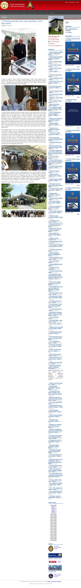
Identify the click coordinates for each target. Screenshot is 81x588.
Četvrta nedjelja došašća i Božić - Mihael (55, 258)
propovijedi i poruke (32, 13)
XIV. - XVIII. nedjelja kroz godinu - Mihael (55, 488)
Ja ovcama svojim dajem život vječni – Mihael (55, 190)
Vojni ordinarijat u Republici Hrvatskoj (17, 5)
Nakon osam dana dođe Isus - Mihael (55, 363)
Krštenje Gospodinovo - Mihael (55, 250)
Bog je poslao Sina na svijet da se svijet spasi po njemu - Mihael (55, 399)
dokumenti (52, 13)
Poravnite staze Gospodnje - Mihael (55, 421)
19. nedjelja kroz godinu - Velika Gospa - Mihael (55, 484)
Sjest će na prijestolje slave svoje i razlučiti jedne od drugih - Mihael (55, 431)
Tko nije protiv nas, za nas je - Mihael (55, 301)
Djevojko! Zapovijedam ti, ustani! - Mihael (55, 333)
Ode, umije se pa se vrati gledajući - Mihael (55, 83)
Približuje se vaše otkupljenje (54, 268)
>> (44, 213)
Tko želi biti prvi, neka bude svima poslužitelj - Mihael (55, 306)
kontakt (77, 2)
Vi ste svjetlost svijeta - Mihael (55, 101)
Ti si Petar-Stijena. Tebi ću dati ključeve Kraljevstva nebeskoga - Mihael (55, 475)
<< (2, 213)
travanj (52, 508)
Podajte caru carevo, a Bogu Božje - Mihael (55, 442)
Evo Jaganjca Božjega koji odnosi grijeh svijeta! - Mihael (55, 109)
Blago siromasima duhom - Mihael (55, 105)
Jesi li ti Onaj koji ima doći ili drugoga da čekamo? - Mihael (54, 114)
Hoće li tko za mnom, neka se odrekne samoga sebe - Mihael (55, 470)
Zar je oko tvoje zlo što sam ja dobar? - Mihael (55, 456)
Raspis (70, 32)
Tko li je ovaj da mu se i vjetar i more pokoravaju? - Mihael (55, 338)
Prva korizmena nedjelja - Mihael (55, 95)
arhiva (79, 36)
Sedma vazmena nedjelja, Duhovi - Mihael (54, 176)
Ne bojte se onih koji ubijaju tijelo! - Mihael (55, 497)
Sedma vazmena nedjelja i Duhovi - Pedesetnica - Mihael (55, 53)
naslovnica (4, 13)
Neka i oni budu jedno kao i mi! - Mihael (54, 351)
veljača (53, 511)
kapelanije (24, 13)
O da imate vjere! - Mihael (53, 157)
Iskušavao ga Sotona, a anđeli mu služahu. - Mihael (55, 407)
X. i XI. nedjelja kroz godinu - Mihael (55, 342)
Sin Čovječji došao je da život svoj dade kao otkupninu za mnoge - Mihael (55, 289)
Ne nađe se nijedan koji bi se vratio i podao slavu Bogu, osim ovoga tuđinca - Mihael (55, 152)
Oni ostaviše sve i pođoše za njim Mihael (55, 235)
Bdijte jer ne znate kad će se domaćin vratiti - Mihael (55, 426)
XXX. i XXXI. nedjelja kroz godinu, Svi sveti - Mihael (54, 283)
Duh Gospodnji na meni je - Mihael (55, 242)
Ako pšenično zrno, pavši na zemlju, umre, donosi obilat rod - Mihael (55, 393)
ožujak (52, 509)
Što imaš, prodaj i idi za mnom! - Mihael (55, 293)
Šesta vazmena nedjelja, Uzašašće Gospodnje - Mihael (55, 58)
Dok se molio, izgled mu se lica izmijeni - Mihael (55, 212)
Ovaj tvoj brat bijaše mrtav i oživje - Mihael (55, 203)
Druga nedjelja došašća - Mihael (55, 265)
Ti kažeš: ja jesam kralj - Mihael (55, 271)
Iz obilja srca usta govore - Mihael (55, 221)
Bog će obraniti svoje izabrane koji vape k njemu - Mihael (55, 147)
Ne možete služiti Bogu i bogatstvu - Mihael (55, 168)
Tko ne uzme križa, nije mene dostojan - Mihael (55, 493)
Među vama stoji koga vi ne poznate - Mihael (55, 416)
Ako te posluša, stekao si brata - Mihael (55, 466)
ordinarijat (17, 13)
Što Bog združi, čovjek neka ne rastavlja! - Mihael (55, 298)
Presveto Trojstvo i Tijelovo (54, 171)
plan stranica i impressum (56, 581)
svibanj (53, 506)
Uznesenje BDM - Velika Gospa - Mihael (55, 321)
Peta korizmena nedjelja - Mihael (55, 199)
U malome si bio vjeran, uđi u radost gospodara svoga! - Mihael (55, 437)
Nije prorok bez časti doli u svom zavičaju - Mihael (55, 328)
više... (78, 66)
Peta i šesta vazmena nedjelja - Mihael (55, 355)
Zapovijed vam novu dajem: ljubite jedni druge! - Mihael (55, 185)
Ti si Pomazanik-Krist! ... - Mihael (55, 309)
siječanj (53, 512)
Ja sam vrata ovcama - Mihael (55, 65)
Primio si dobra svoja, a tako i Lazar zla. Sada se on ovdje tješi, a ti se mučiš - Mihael (55, 162)
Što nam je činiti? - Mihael (54, 261)
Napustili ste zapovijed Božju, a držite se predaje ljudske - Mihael (55, 314)
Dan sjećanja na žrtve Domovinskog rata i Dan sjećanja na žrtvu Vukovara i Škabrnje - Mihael (55, 277)
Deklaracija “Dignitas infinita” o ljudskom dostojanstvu (54, 367)
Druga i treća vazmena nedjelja (55, 69)
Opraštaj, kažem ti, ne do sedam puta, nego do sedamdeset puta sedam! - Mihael (55, 461)
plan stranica (72, 2)
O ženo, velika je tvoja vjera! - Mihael (55, 480)
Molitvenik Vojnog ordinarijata (71, 100)
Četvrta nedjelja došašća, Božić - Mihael (55, 412)
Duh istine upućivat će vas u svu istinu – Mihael (55, 346)
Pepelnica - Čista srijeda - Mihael (55, 98)
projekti (41, 13)
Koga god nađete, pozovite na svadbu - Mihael (53, 446)
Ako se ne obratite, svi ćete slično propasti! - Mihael (55, 208)
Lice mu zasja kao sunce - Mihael (55, 91)
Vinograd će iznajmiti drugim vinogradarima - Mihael (54, 451)
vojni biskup (10, 13)
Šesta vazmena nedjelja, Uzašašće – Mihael (55, 180)
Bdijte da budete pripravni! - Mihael (54, 125)
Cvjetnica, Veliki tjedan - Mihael (55, 75)
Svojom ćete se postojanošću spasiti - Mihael (54, 129)
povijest (46, 13)
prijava (66, 2)
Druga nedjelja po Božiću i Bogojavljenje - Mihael (54, 254)
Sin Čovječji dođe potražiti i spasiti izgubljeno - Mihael (55, 139)
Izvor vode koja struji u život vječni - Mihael (55, 88)
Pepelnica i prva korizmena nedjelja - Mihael (55, 217)
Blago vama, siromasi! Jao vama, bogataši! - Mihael (55, 230)
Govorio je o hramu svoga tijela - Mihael (55, 134)
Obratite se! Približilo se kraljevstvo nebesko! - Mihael (55, 120)
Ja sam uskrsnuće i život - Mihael (55, 78)
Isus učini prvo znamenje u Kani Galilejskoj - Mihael (55, 246)
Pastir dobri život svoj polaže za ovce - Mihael (55, 359)
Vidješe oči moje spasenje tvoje (55, 239)
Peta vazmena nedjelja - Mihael (55, 62)
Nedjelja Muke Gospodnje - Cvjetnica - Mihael (54, 195)
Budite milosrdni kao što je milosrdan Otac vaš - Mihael (55, 225)
